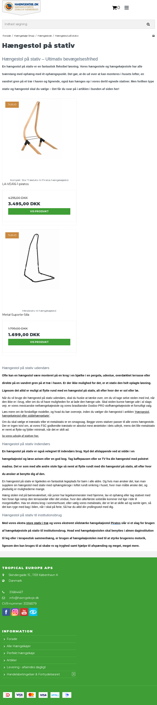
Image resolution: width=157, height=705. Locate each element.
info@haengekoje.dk (24, 598)
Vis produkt (39, 211)
